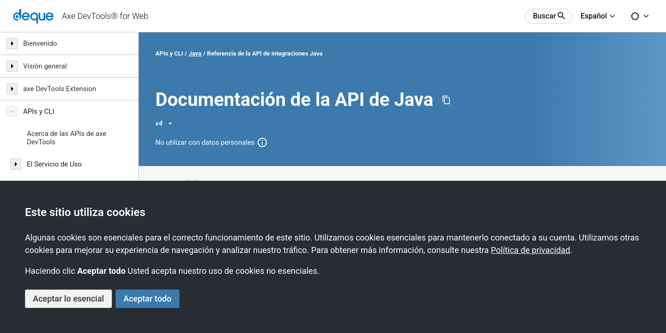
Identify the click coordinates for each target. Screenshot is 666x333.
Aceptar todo (147, 298)
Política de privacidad (530, 250)
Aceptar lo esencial (68, 298)
